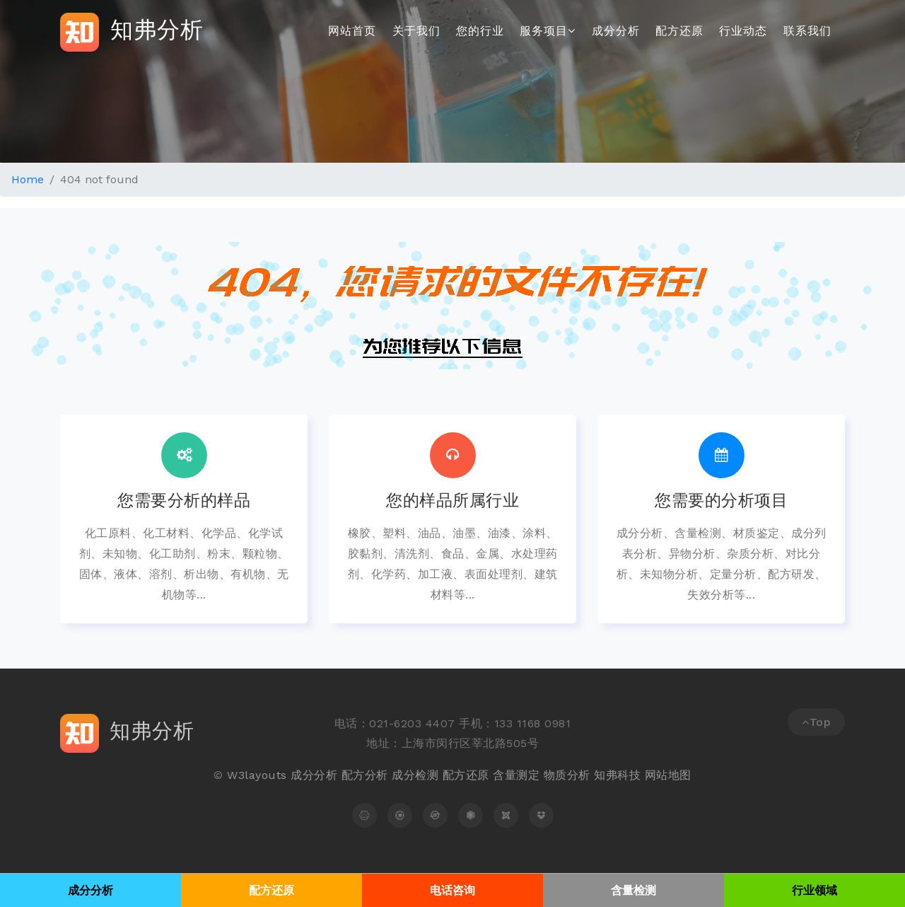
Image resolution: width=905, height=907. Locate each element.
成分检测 (415, 775)
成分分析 (616, 30)
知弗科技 (617, 775)
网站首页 (352, 30)
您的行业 (480, 30)
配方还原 (679, 30)
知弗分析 (132, 32)
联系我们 (807, 30)
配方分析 (364, 775)
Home (27, 179)
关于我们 (416, 30)
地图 (679, 775)
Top (816, 722)
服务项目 (548, 30)
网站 (656, 775)
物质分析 (567, 775)
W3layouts (257, 775)
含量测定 (516, 775)
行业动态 (743, 30)
